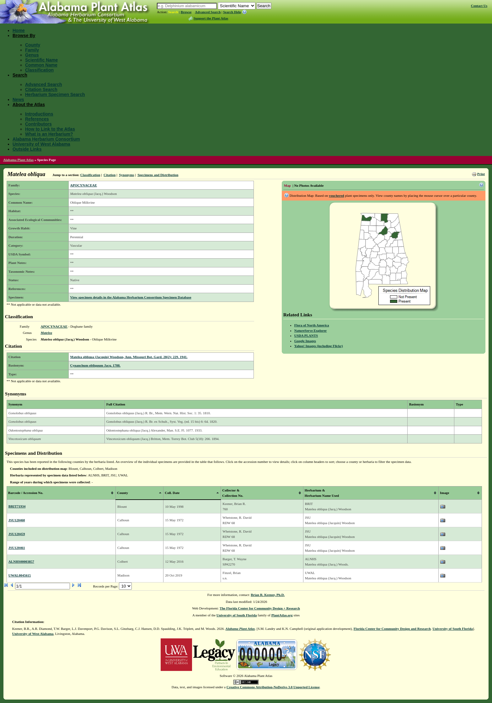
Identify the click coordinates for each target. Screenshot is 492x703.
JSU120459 (16, 534)
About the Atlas (29, 104)
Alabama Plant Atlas (18, 160)
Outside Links (27, 149)
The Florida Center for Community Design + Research (260, 608)
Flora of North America (311, 325)
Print (481, 174)
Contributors (38, 123)
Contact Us (479, 6)
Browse (186, 12)
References (37, 118)
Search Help (232, 12)
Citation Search (41, 89)
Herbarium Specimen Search (55, 94)
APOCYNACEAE (83, 185)
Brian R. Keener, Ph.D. (268, 595)
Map (287, 185)
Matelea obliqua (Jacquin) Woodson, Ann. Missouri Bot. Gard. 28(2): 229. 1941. (129, 357)
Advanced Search (208, 12)
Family (32, 49)
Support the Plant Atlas (211, 18)
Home (19, 30)
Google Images (305, 341)
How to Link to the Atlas (50, 128)
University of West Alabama (41, 144)
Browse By (24, 35)
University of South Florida (237, 615)
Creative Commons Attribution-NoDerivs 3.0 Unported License (273, 687)
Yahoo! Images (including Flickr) (318, 346)
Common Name (41, 64)
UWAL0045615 (19, 575)
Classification (39, 69)
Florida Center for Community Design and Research (392, 629)
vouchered (336, 195)
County (32, 44)
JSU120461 (16, 548)
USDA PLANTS (306, 335)
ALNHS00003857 (21, 561)
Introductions (39, 113)
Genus (32, 54)
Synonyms (126, 175)
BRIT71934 (16, 506)
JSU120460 (16, 520)
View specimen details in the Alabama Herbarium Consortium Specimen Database (130, 297)
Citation (110, 175)
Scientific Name (41, 59)
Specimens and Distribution (157, 175)
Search (173, 12)
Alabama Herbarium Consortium (46, 139)
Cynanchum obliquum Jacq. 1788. (95, 365)
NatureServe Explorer (310, 330)
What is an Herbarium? (49, 134)
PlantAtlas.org (282, 615)
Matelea (46, 333)
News (18, 99)
